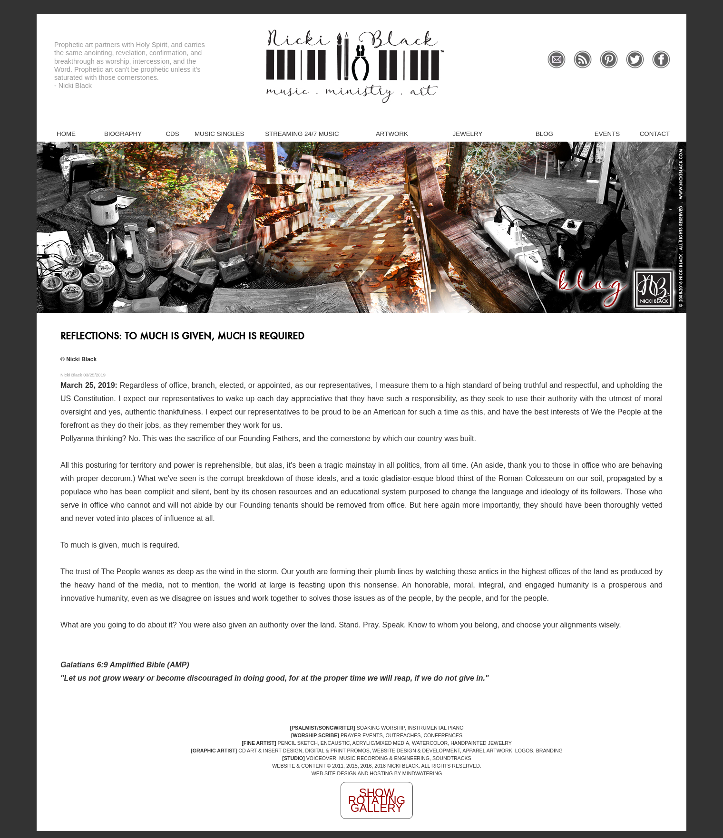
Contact (655, 133)
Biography (123, 133)
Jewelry (468, 133)
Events (607, 133)
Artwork (392, 133)
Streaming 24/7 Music (302, 133)
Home (66, 133)
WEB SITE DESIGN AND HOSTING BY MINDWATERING (377, 773)
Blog (544, 133)
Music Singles (219, 133)
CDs (172, 133)
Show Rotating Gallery (376, 800)
